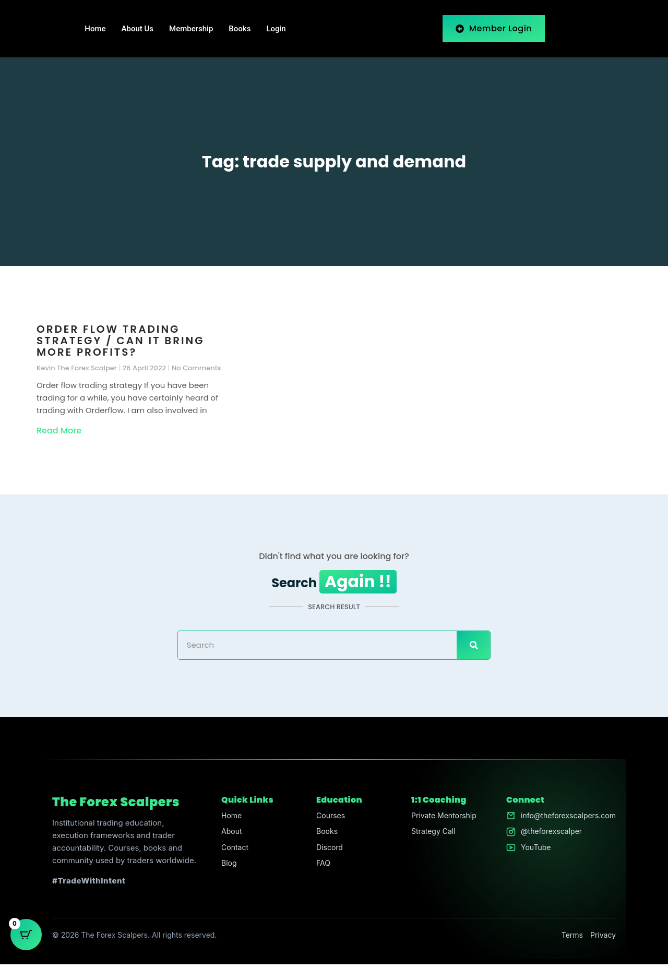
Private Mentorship (441, 821)
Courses (327, 821)
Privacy (603, 939)
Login (275, 28)
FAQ (319, 871)
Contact (233, 854)
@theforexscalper (546, 837)
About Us (138, 28)
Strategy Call (430, 837)
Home (95, 28)
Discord (326, 854)
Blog (227, 871)
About (230, 837)
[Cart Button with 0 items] (26, 943)
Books (239, 28)
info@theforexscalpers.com (565, 821)
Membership (191, 28)
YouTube (530, 854)
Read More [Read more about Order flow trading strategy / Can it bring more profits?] (59, 431)
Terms (572, 939)
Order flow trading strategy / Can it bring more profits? (121, 340)
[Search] (473, 650)
